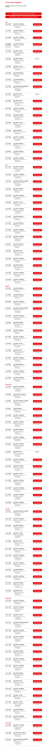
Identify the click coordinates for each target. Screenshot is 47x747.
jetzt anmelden (37, 24)
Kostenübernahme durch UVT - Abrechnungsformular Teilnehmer (23, 16)
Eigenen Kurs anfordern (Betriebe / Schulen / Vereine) (23, 13)
